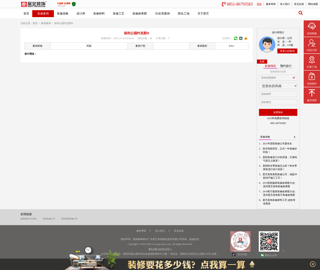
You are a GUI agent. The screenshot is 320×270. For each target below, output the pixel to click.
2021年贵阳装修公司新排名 (277, 143)
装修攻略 (62, 13)
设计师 (81, 13)
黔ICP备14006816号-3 (160, 249)
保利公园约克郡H (63, 23)
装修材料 (99, 13)
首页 (26, 13)
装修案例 (43, 13)
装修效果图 (139, 13)
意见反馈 (299, 4)
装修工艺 (118, 13)
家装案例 (46, 23)
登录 (259, 4)
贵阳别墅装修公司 (69, 219)
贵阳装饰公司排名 (28, 219)
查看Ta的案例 (287, 51)
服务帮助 (271, 4)
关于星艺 (203, 13)
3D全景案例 (162, 13)
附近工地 (183, 13)
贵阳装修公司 (49, 219)
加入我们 (285, 4)
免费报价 (278, 112)
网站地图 (313, 4)
